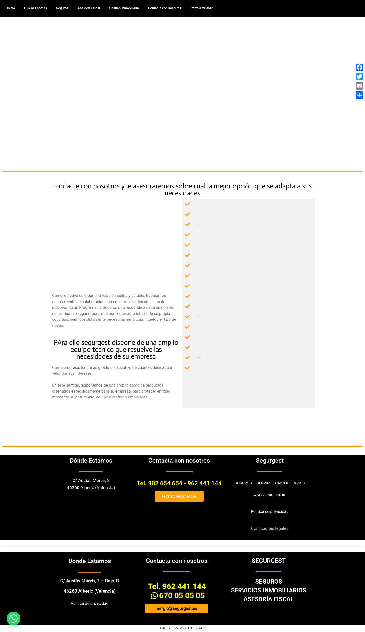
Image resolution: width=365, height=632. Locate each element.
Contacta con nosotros (164, 8)
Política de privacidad (270, 511)
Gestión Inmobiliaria (124, 8)
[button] (13, 618)
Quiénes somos (35, 8)
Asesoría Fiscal (89, 8)
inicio (11, 8)
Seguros (62, 8)
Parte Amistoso (202, 8)
